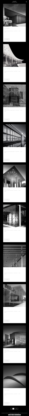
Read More (7, 39)
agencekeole (13, 110)
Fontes (12, 71)
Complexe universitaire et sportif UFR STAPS (14, 391)
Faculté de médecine (12, 69)
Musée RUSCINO (16, 350)
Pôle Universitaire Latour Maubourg (13, 270)
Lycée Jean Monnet (12, 149)
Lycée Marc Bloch (17, 109)
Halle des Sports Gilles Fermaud (14, 29)
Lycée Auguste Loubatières (13, 309)
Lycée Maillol (15, 229)
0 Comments (15, 71)
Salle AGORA (15, 189)
